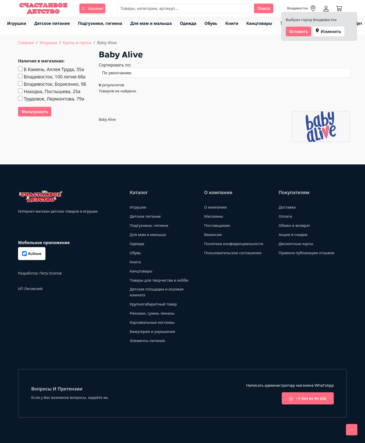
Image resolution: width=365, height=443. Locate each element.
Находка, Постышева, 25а (49, 91)
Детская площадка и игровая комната (157, 291)
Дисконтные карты (296, 243)
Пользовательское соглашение (232, 252)
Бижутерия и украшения (152, 331)
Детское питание (52, 23)
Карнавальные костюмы (152, 322)
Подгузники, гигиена (100, 23)
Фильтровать (34, 111)
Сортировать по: (115, 65)
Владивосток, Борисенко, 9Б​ (52, 84)
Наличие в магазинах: (41, 61)
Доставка (287, 207)
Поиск (263, 8)
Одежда (188, 23)
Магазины (213, 216)
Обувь (211, 23)
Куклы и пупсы (77, 42)
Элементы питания (147, 340)
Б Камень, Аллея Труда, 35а (51, 69)
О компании (215, 207)
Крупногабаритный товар (153, 303)
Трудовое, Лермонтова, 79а (51, 99)
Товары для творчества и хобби (159, 280)
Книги (231, 23)
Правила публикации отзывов (306, 252)
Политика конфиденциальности (233, 243)
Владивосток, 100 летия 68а (52, 77)
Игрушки (16, 23)
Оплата (285, 216)
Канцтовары (259, 23)
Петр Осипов (50, 273)
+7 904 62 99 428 (307, 398)
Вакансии (213, 234)
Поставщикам (217, 225)
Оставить (298, 31)
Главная (26, 42)
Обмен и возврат (294, 225)
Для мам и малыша (151, 23)
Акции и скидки (293, 234)
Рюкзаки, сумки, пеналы (152, 313)
